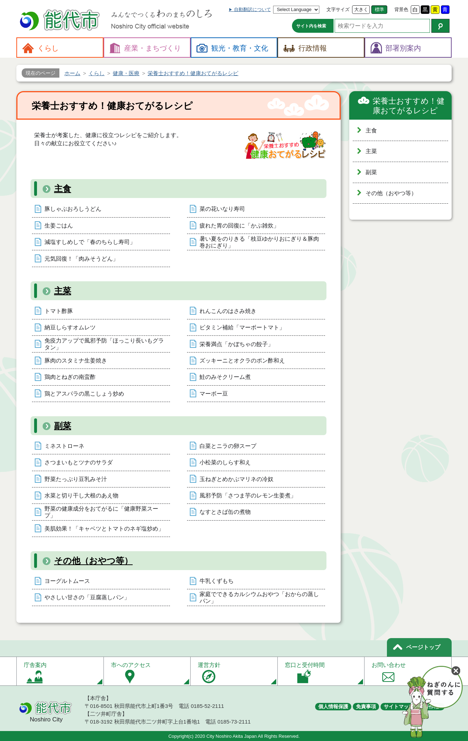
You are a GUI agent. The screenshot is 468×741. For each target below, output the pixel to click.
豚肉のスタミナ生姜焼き (75, 361)
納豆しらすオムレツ (70, 327)
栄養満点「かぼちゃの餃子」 (236, 344)
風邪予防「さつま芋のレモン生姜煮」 (248, 495)
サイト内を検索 (311, 26)
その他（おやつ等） (93, 560)
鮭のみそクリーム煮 (225, 377)
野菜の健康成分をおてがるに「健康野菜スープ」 (101, 512)
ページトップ (423, 647)
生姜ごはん (58, 226)
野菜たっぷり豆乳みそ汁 (75, 479)
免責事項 (366, 706)
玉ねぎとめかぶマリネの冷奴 (236, 479)
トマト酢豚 (58, 311)
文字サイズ (338, 9)
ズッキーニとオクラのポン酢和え (242, 361)
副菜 (62, 425)
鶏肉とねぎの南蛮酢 (70, 377)
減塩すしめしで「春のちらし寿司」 (89, 242)
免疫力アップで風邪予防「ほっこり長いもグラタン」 (104, 344)
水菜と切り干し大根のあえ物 (81, 495)
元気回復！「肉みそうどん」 (81, 259)
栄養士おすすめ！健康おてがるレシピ (409, 105)
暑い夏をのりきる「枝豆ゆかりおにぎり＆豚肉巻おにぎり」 (259, 242)
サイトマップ (399, 706)
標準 (379, 9)
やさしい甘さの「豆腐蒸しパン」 (87, 597)
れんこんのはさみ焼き (228, 311)
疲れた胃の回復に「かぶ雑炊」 (239, 226)
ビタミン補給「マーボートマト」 (242, 327)
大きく (361, 9)
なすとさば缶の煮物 (225, 512)
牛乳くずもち (217, 581)
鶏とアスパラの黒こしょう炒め (84, 394)
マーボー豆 (214, 394)
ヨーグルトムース (67, 581)
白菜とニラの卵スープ (228, 446)
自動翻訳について (252, 9)
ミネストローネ (64, 446)
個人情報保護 (333, 706)
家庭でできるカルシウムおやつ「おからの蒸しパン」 (259, 597)
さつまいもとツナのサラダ (78, 462)
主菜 (62, 291)
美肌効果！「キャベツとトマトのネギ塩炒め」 (104, 529)
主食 (62, 188)
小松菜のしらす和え (225, 462)
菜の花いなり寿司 (222, 209)
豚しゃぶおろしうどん (72, 209)
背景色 (401, 9)
